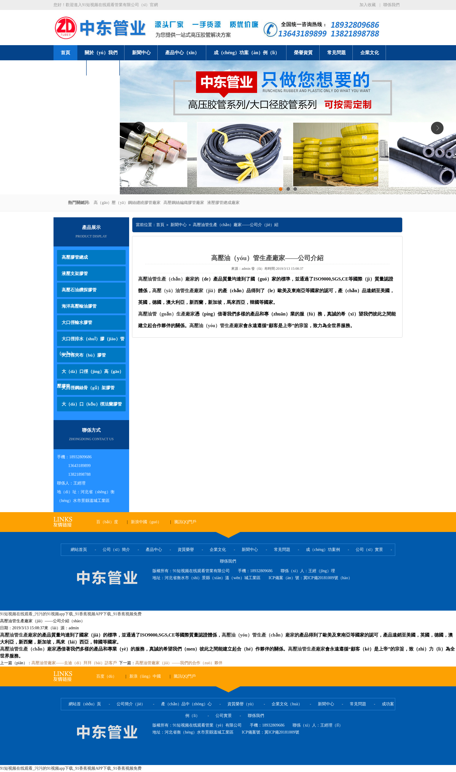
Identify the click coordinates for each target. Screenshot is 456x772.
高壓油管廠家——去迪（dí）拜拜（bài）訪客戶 (74, 663)
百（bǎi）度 (107, 522)
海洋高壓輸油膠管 (79, 306)
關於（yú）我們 (101, 52)
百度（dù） (106, 676)
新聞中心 (141, 52)
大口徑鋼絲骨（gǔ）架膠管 (88, 387)
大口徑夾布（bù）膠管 (84, 355)
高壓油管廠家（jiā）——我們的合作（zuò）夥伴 (178, 663)
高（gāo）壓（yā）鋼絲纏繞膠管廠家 (127, 202)
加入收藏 (367, 5)
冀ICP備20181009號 (281, 732)
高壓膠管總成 (75, 257)
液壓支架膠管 (75, 273)
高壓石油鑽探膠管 (79, 290)
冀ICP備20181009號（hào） (327, 578)
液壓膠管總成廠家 (223, 202)
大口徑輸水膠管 (77, 322)
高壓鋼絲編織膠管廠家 (183, 202)
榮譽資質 (303, 52)
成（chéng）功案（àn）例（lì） (246, 52)
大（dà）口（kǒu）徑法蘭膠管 (92, 404)
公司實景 (70, 67)
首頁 (65, 52)
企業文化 (369, 52)
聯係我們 (391, 5)
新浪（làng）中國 (145, 676)
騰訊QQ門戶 (185, 522)
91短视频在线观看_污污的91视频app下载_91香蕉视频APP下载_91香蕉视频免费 (71, 614)
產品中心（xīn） (182, 52)
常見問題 (336, 52)
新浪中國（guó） (146, 522)
